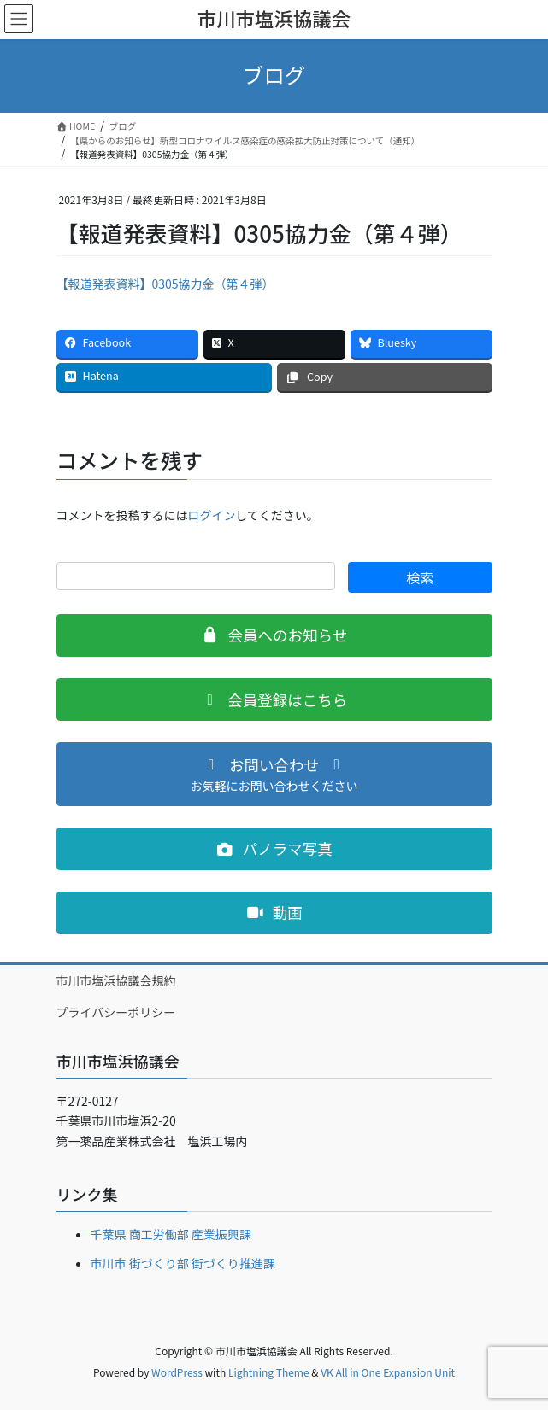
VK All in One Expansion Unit (388, 1372)
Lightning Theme (268, 1372)
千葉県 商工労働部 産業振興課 (171, 1234)
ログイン (212, 515)
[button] (274, 635)
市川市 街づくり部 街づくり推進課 (183, 1263)
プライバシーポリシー (116, 1012)
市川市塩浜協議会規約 (116, 980)
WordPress (177, 1372)
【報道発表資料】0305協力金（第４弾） (165, 283)
